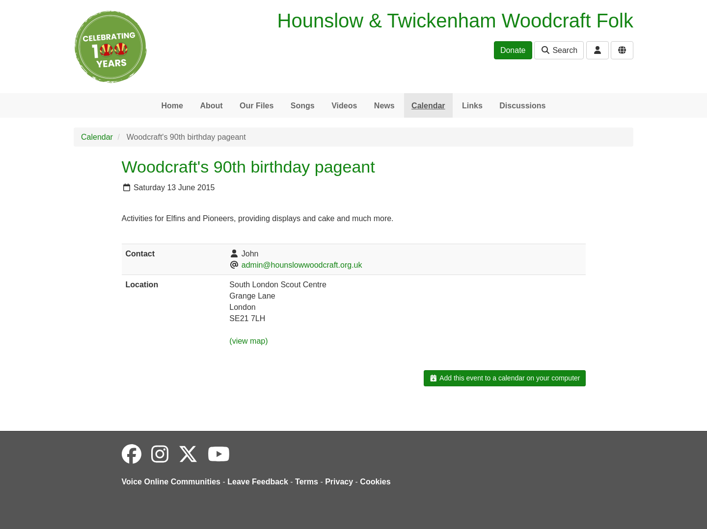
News (384, 105)
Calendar (428, 105)
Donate (513, 50)
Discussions (522, 105)
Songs (303, 105)
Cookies (375, 482)
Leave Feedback (257, 482)
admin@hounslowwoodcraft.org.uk (302, 265)
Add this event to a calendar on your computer (504, 378)
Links (472, 105)
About (211, 105)
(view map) (248, 341)
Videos (344, 105)
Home (172, 105)
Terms (306, 482)
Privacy (339, 482)
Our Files (256, 105)
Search (559, 50)
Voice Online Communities (171, 482)
